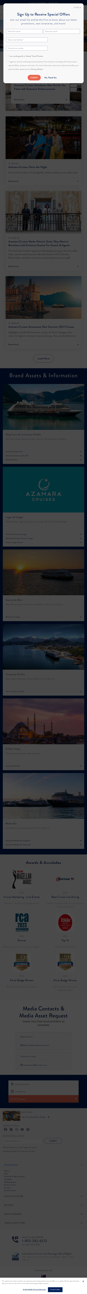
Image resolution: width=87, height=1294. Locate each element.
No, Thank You (50, 77)
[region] (43, 1286)
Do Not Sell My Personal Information (34, 1289)
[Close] (77, 7)
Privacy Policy (36, 69)
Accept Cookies (55, 1289)
